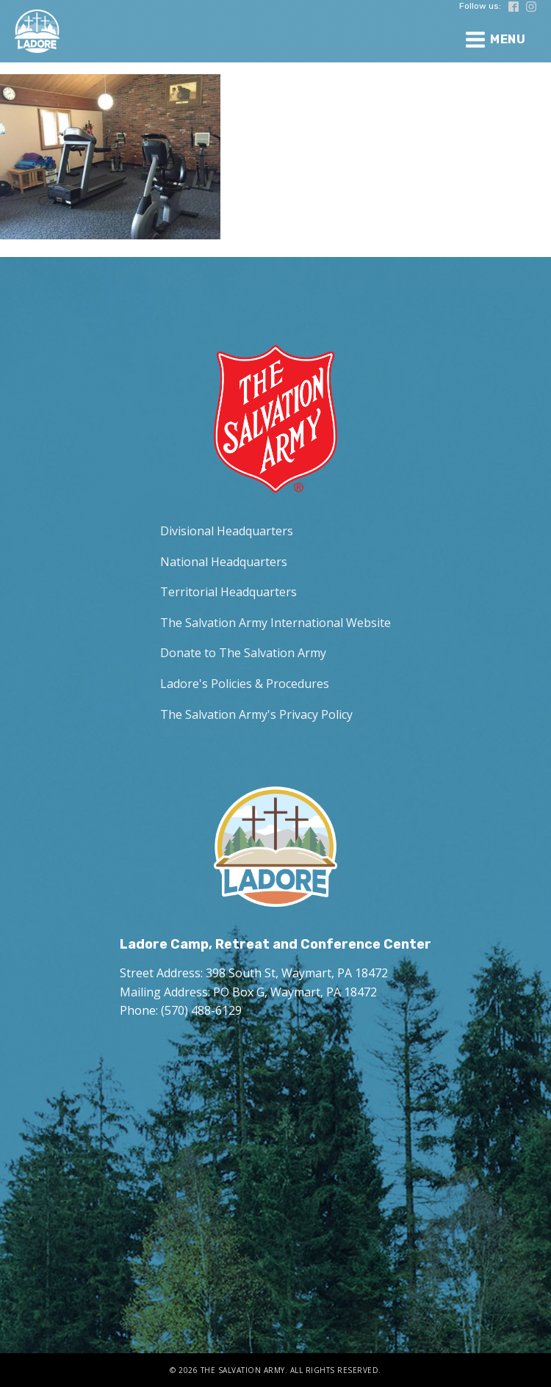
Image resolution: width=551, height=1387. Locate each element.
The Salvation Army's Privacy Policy (256, 714)
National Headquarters (223, 562)
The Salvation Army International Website (275, 623)
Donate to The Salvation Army (243, 653)
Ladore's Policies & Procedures (244, 684)
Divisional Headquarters (226, 531)
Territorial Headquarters (228, 592)
